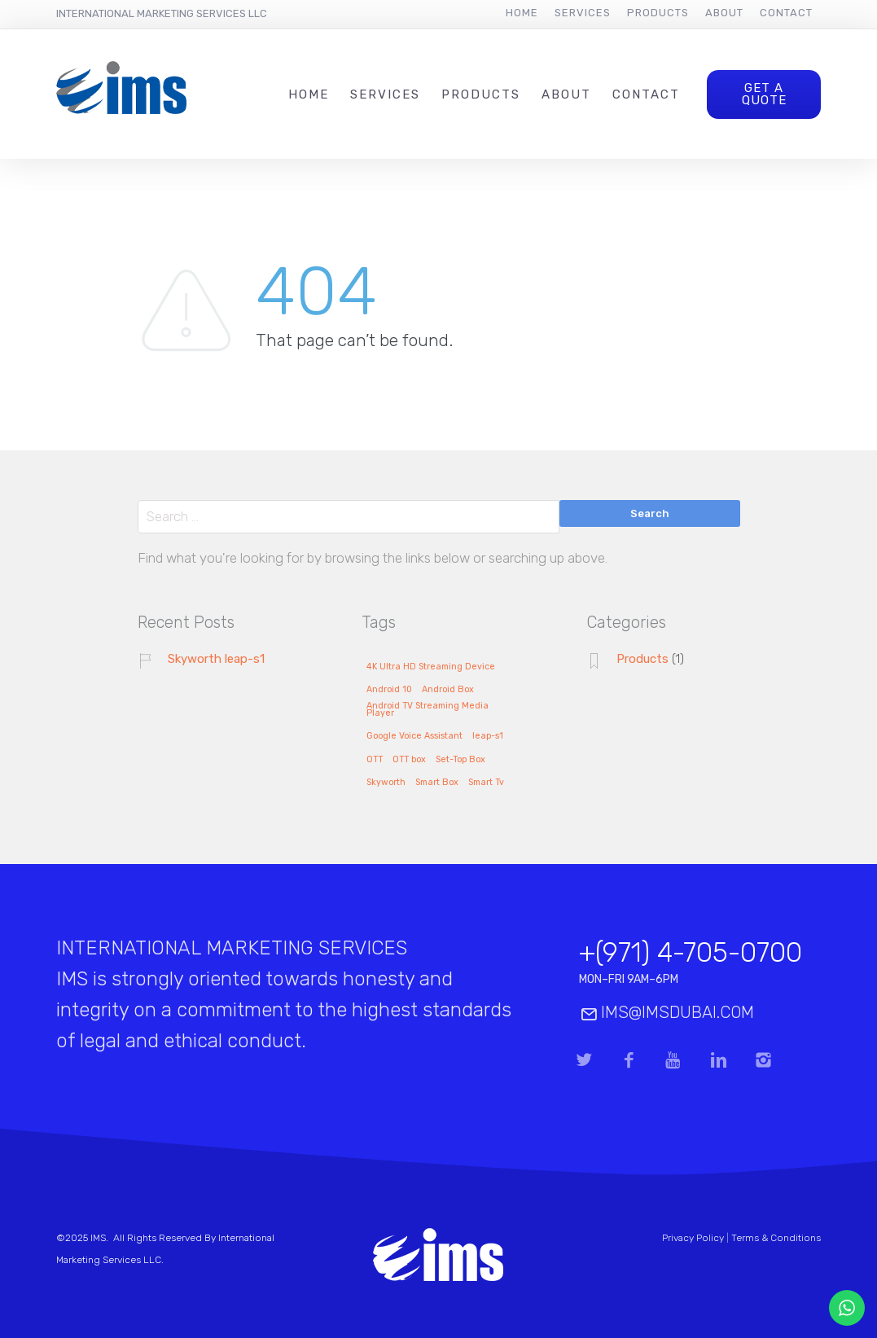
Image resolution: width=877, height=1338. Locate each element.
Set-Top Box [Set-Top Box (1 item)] (460, 760)
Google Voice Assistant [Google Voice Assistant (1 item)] (414, 736)
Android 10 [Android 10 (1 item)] (389, 690)
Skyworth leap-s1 (216, 658)
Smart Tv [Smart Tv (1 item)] (486, 782)
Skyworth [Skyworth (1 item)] (386, 782)
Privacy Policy (693, 1238)
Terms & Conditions (776, 1238)
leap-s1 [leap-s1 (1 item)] (487, 736)
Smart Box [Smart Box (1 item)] (436, 782)
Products (658, 13)
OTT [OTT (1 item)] (374, 760)
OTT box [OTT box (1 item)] (409, 760)
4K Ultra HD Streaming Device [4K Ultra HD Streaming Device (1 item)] (430, 667)
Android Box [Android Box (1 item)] (448, 690)
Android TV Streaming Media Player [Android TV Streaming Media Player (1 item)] (427, 709)
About (724, 13)
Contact (786, 13)
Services (583, 13)
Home (522, 13)
